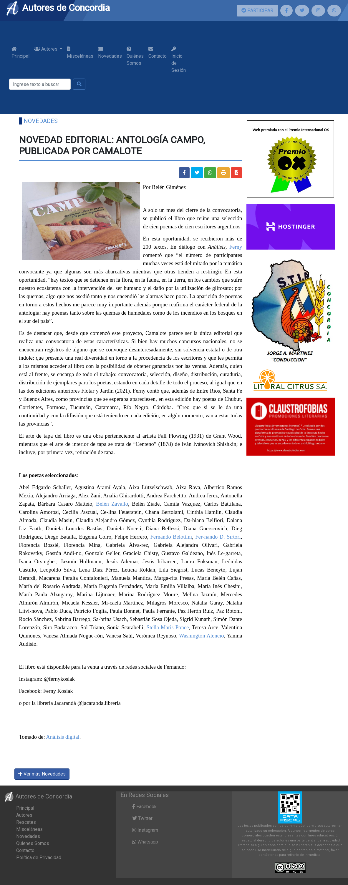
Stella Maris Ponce (168, 627)
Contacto (157, 53)
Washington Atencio (201, 635)
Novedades (110, 53)
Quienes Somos (32, 843)
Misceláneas (80, 53)
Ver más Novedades (42, 774)
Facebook (144, 806)
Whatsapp (145, 842)
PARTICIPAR (257, 10)
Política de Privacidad (38, 857)
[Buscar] (40, 84)
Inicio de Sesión (178, 60)
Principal (20, 53)
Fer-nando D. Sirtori (218, 537)
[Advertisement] (263, 67)
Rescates (26, 822)
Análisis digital (62, 737)
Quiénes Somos (135, 56)
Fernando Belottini (171, 537)
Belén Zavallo (112, 504)
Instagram (145, 830)
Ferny (235, 247)
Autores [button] (46, 49)
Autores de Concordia (58, 7)
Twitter (142, 818)
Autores (24, 815)
